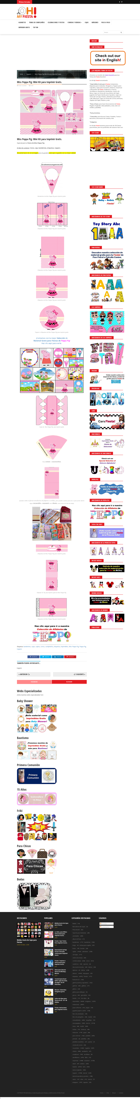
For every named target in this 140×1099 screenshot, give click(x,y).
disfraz (83, 970)
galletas (84, 986)
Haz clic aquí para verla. (51, 343)
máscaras (75, 1032)
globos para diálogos (79, 992)
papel (85, 1032)
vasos (74, 1079)
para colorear (76, 1036)
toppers (29, 74)
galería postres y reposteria (80, 983)
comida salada (77, 961)
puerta (90, 1042)
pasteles (88, 1036)
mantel (90, 1017)
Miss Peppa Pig (74, 646)
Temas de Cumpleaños (37, 22)
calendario (85, 951)
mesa (74, 1026)
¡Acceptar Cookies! (109, 1092)
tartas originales (77, 1070)
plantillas (83, 1039)
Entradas (103, 924)
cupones (85, 964)
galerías (75, 986)
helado (74, 998)
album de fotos (77, 939)
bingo (74, 945)
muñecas (83, 1029)
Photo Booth (76, 930)
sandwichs (85, 1051)
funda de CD (76, 979)
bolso (74, 948)
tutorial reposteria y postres (80, 1076)
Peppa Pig (82, 646)
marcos (88, 1023)
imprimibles (64, 646)
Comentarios (104, 927)
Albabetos (22, 22)
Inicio (21, 74)
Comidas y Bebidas (75, 22)
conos (43, 646)
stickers (82, 1064)
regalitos (87, 1048)
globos (74, 989)
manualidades (77, 1020)
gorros (74, 995)
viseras (90, 1079)
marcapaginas (77, 1023)
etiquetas (57, 646)
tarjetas (75, 1067)
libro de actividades (78, 1014)
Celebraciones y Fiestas (56, 22)
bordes (82, 948)
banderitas (87, 942)
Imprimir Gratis (24, 27)
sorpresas (75, 1060)
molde (82, 1026)
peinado (75, 1039)
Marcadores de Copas (79, 926)
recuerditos (76, 1048)
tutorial (85, 1073)
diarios (90, 967)
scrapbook (76, 1054)
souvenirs (87, 1060)
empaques (86, 973)
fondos (86, 976)
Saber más (122, 1092)
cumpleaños (49, 646)
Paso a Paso (105, 22)
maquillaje (89, 1020)
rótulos (75, 1051)
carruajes (75, 954)
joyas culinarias (77, 1007)
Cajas (87, 22)
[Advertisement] (52, 53)
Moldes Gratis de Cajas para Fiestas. (27, 941)
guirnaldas (84, 995)
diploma (75, 970)
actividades (76, 936)
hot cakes (83, 998)
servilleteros (76, 1057)
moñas (74, 1029)
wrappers (75, 1082)
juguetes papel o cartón (79, 1011)
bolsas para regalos (85, 945)
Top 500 (35, 27)
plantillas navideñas (78, 1042)
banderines (27, 646)
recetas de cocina (77, 1045)
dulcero (75, 973)
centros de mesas (78, 958)
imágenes (88, 1001)
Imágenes (95, 22)
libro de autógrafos (78, 1017)
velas (81, 1079)
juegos (87, 1007)
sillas (86, 1057)
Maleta (74, 923)
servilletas (87, 1054)
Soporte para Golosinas (79, 933)
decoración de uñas (78, 967)
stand (74, 1064)
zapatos (85, 1082)
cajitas (38, 646)
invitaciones (76, 1004)
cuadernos (76, 964)
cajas (33, 646)
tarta (84, 1067)
